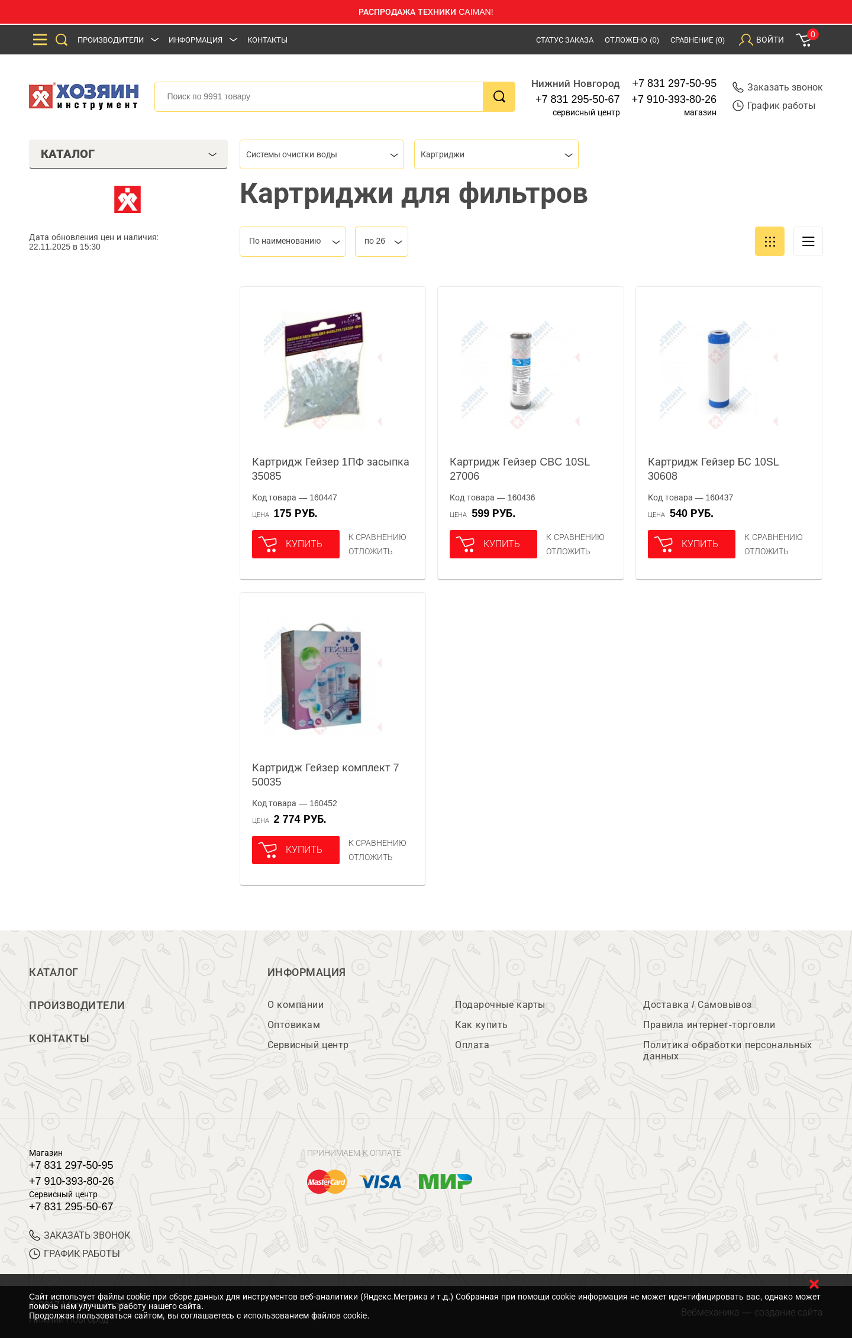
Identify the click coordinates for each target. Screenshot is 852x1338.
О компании (295, 1005)
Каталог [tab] (129, 153)
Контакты (267, 39)
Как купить (481, 1025)
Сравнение (697, 39)
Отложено (632, 39)
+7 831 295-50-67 (577, 99)
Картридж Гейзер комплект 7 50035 (325, 775)
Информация (195, 39)
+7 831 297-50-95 (674, 83)
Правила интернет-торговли (709, 1025)
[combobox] (322, 154)
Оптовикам (294, 1025)
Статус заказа (565, 39)
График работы (773, 105)
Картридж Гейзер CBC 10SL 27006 (519, 469)
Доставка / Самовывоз (697, 1005)
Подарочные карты (500, 1005)
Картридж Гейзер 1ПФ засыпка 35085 (330, 469)
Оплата (472, 1045)
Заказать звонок (777, 87)
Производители (111, 39)
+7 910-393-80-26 (674, 99)
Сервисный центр (308, 1045)
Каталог (54, 972)
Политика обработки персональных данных (727, 1050)
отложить (370, 551)
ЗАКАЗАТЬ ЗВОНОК (79, 1235)
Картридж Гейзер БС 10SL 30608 (713, 469)
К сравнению (377, 537)
